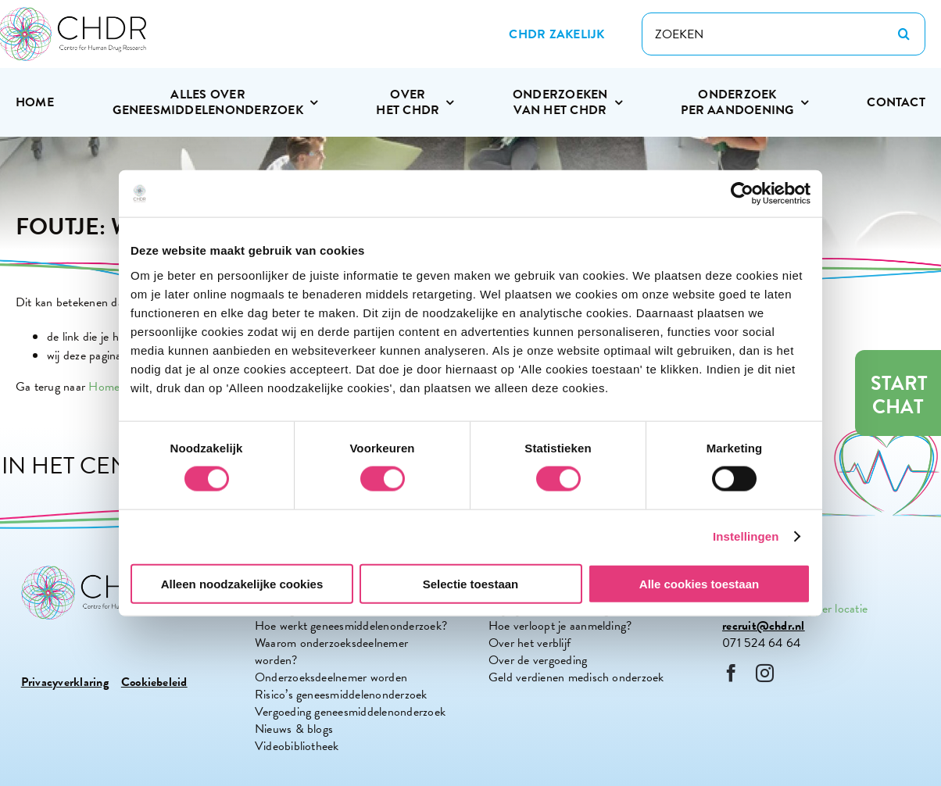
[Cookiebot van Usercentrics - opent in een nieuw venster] (742, 193)
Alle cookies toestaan (699, 583)
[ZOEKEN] (783, 34)
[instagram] (765, 673)
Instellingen (746, 536)
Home (104, 386)
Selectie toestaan (471, 583)
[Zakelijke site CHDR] (556, 34)
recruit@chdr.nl (763, 625)
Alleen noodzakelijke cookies (242, 583)
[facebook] (731, 673)
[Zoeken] (903, 34)
